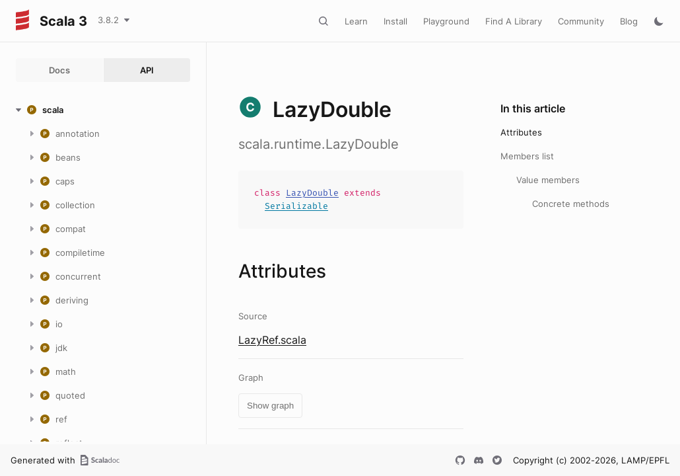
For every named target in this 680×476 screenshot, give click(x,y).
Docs (59, 70)
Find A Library (513, 21)
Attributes (521, 132)
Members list (527, 156)
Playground (446, 21)
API (147, 70)
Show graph (270, 406)
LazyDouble (312, 192)
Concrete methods (570, 203)
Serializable (296, 206)
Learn (356, 21)
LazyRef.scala (272, 339)
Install (395, 21)
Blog (629, 21)
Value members (548, 180)
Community (581, 21)
